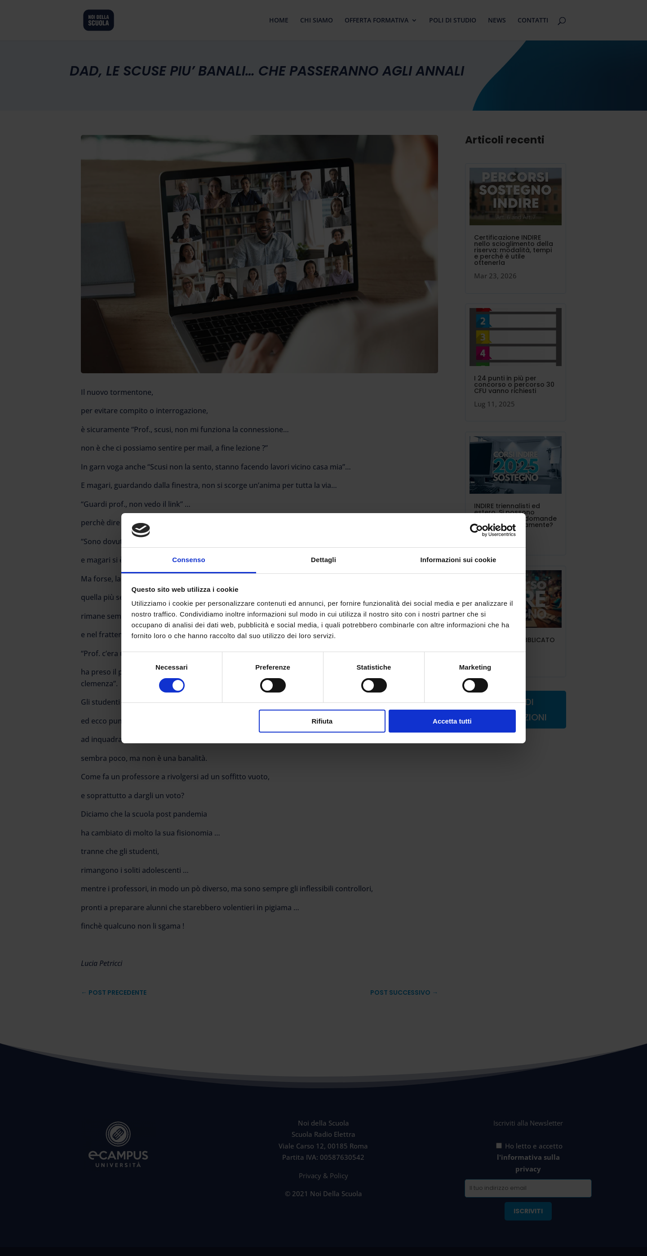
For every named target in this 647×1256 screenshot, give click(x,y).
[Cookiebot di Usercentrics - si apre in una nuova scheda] (476, 530)
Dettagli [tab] (323, 559)
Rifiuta (321, 721)
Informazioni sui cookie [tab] (458, 559)
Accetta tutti (452, 721)
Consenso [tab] (188, 559)
